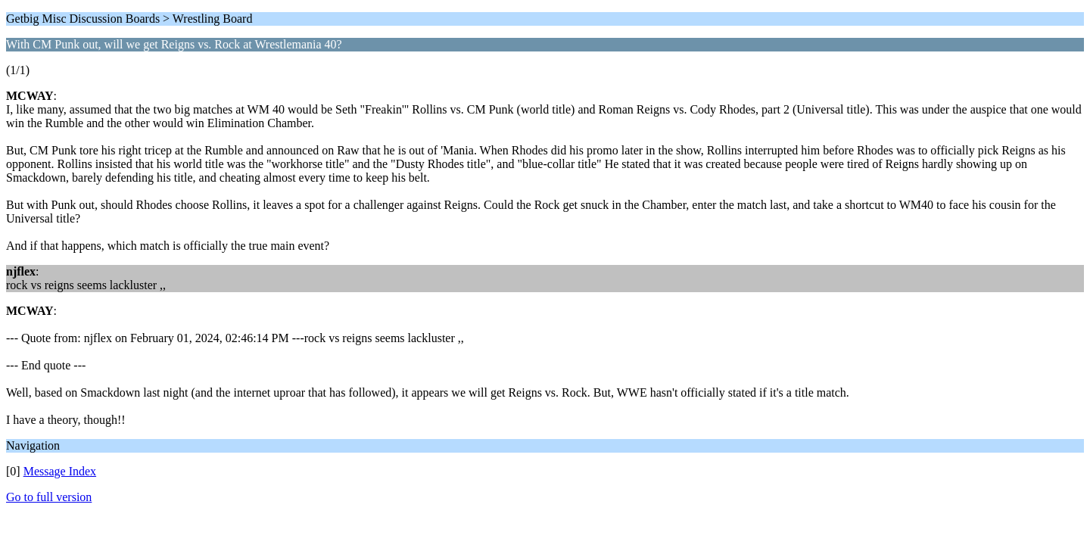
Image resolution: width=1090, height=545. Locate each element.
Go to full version (49, 496)
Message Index (59, 471)
